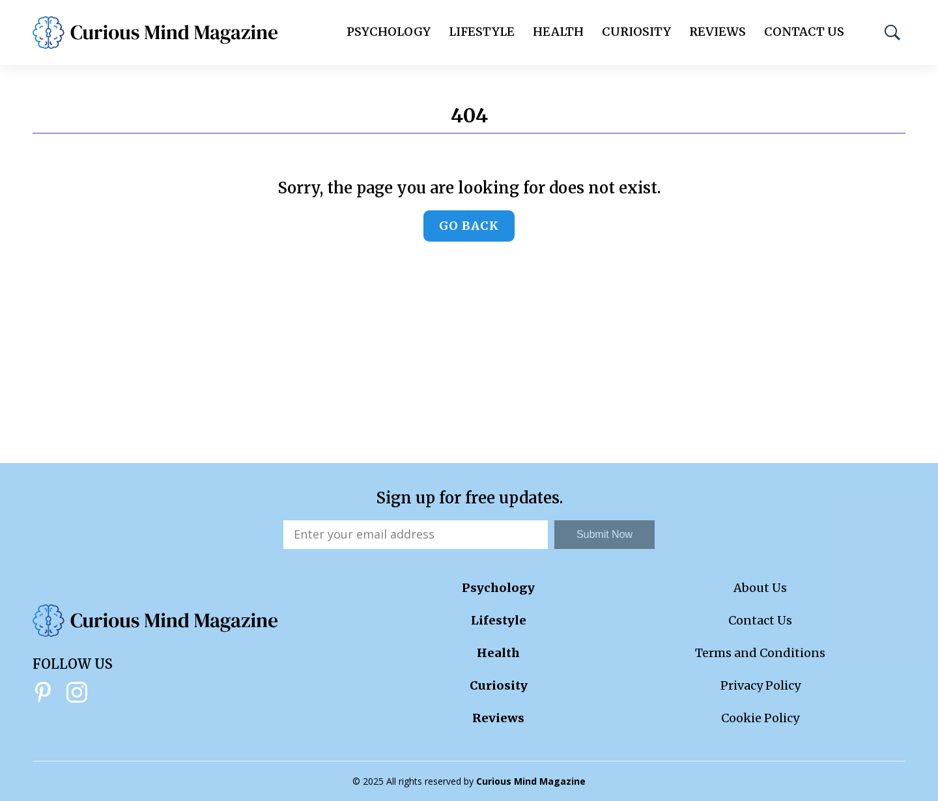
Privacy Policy (760, 685)
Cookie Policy (760, 717)
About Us (760, 587)
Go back (469, 225)
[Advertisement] (469, 365)
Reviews (717, 31)
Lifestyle (482, 31)
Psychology (389, 31)
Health (558, 31)
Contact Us (804, 31)
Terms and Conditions (760, 652)
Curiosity (636, 31)
